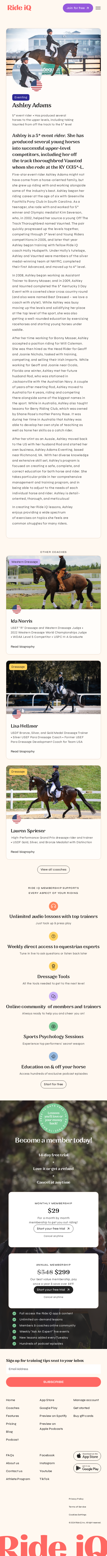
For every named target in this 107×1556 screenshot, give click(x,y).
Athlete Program (18, 1479)
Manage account (86, 1400)
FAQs (10, 1455)
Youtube (46, 1471)
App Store (47, 1400)
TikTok (44, 1479)
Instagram (47, 1463)
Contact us (14, 1471)
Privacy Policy (76, 1499)
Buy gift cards (83, 1416)
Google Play (48, 1408)
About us (12, 1463)
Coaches (12, 1408)
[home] (18, 8)
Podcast (12, 1439)
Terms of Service (77, 1507)
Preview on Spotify (53, 1416)
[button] (97, 8)
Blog (9, 1432)
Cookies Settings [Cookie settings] (77, 1515)
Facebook (47, 1455)
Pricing (11, 1424)
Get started (81, 1408)
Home (10, 1400)
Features (12, 1416)
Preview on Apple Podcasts (51, 1426)
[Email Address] (53, 1369)
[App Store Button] (87, 1455)
